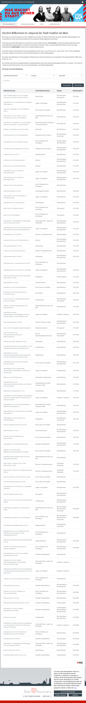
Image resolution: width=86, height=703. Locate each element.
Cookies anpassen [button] (60, 695)
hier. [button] (75, 688)
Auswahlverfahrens (50, 51)
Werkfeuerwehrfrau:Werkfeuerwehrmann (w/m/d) (16, 603)
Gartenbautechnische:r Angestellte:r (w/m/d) (15, 341)
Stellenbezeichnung (9, 91)
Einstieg (59, 91)
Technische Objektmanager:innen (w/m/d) (14, 482)
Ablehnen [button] (75, 695)
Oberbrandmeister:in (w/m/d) (11, 598)
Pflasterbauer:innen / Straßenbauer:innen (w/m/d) (17, 263)
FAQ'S (41, 24)
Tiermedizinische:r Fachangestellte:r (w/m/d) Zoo (16, 149)
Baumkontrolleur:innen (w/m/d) (12, 650)
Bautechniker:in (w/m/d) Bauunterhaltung (15, 166)
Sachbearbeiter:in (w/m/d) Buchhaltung (14, 202)
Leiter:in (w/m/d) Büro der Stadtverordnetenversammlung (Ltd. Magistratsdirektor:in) (13, 335)
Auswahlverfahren (27, 24)
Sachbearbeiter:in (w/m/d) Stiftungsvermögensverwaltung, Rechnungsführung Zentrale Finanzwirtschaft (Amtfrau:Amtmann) (17, 355)
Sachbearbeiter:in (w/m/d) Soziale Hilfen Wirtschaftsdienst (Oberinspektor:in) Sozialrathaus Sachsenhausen (17, 370)
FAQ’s (66, 51)
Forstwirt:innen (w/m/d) (10, 617)
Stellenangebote (9, 24)
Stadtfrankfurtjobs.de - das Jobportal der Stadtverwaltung (17, 2)
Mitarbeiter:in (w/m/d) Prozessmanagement (15, 287)
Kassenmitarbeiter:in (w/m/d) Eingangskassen (16, 135)
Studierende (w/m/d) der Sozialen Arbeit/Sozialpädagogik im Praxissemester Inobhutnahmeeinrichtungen (15, 562)
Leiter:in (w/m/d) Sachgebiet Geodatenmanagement (17, 328)
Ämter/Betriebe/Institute (42, 91)
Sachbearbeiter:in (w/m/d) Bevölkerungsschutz (16, 444)
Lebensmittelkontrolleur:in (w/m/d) (13, 256)
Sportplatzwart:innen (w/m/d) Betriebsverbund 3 (16, 240)
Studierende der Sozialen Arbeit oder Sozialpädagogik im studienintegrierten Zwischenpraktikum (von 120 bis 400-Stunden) (18, 571)
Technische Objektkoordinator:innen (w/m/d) (15, 425)
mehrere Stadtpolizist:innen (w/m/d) (13, 494)
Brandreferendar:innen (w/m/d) (12, 639)
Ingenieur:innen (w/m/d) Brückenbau (13, 185)
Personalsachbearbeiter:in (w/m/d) (13, 246)
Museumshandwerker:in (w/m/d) (12, 191)
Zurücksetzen (67, 85)
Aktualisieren (78, 85)
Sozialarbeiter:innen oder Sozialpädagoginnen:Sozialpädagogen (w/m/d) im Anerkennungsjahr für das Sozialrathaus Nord (17, 314)
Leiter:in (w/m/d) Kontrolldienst (12, 215)
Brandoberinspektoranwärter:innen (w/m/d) (15, 655)
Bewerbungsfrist (77, 91)
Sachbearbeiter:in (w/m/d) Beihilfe (12, 234)
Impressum (46, 696)
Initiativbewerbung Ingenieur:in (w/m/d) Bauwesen (17, 517)
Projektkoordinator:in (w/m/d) (11, 154)
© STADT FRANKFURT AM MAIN (31, 696)
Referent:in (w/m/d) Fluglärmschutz (13, 377)
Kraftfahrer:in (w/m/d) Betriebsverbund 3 (14, 160)
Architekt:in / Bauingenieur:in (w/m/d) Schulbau (16, 129)
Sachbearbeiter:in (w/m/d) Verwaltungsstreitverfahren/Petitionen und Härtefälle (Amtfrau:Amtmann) (17, 384)
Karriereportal (54, 24)
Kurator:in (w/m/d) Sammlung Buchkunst (14, 251)
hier (10, 59)
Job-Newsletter (52, 43)
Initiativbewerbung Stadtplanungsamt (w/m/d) (16, 525)
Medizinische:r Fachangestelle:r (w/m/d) (14, 391)
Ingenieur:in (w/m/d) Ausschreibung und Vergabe (16, 579)
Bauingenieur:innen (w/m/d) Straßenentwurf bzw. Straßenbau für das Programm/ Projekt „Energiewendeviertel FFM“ (16, 533)
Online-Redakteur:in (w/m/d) (11, 282)
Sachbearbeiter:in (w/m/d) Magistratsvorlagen (16, 142)
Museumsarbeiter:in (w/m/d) (11, 430)
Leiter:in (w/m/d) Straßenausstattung (13, 208)
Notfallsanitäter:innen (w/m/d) (12, 585)
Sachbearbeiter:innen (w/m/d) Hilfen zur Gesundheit (17, 270)
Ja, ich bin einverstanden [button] (68, 692)
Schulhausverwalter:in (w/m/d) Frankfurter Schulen (17, 477)
